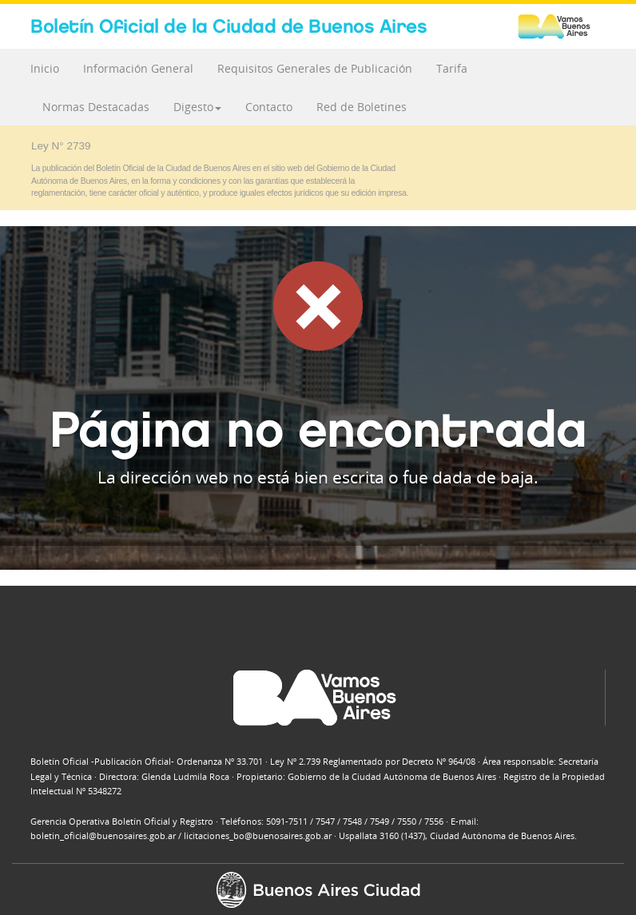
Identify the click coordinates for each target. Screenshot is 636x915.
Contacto (268, 106)
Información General (138, 68)
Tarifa (451, 68)
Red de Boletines (361, 106)
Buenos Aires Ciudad (562, 26)
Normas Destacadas (95, 106)
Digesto (197, 106)
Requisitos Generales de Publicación (314, 68)
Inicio (44, 68)
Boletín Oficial (228, 26)
